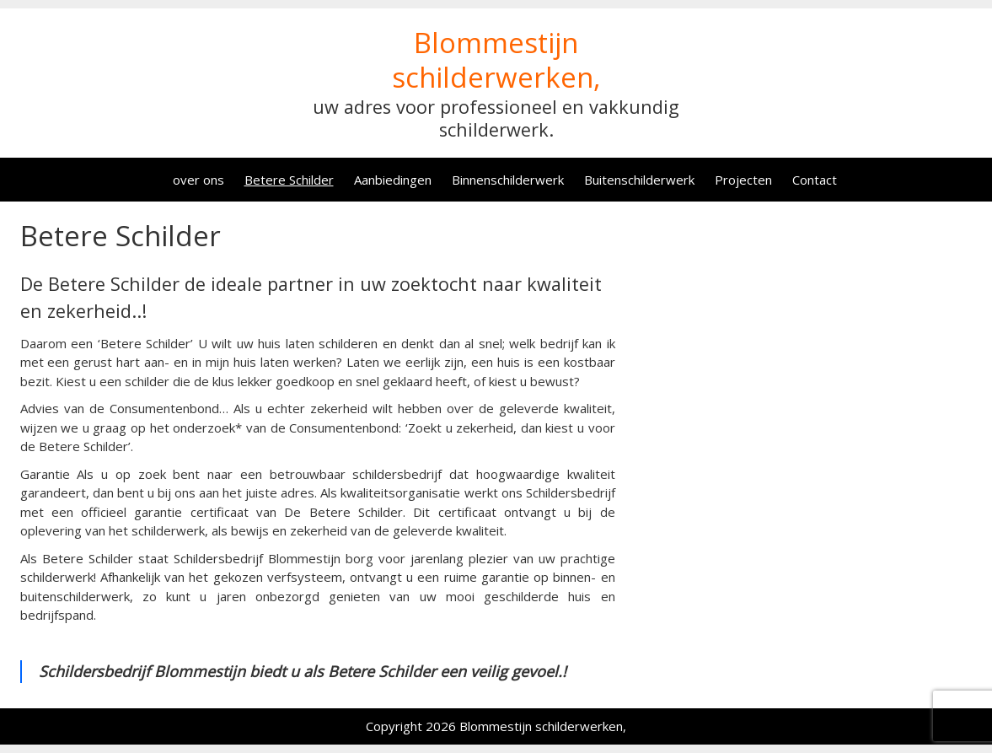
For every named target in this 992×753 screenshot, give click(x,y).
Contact (814, 179)
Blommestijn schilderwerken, (496, 60)
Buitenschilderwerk (639, 179)
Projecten (743, 179)
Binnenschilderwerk (508, 179)
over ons (198, 179)
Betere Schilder (289, 179)
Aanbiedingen (393, 179)
